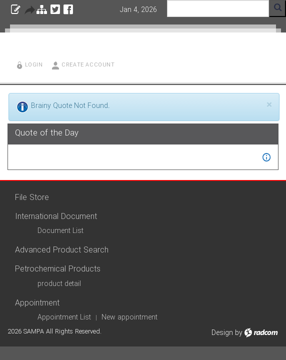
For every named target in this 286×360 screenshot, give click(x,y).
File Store (32, 198)
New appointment (130, 317)
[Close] (269, 105)
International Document (56, 216)
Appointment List (64, 317)
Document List (61, 231)
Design (222, 333)
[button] (266, 157)
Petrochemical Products (57, 269)
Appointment (37, 303)
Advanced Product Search (61, 250)
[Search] (218, 8)
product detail (59, 284)
